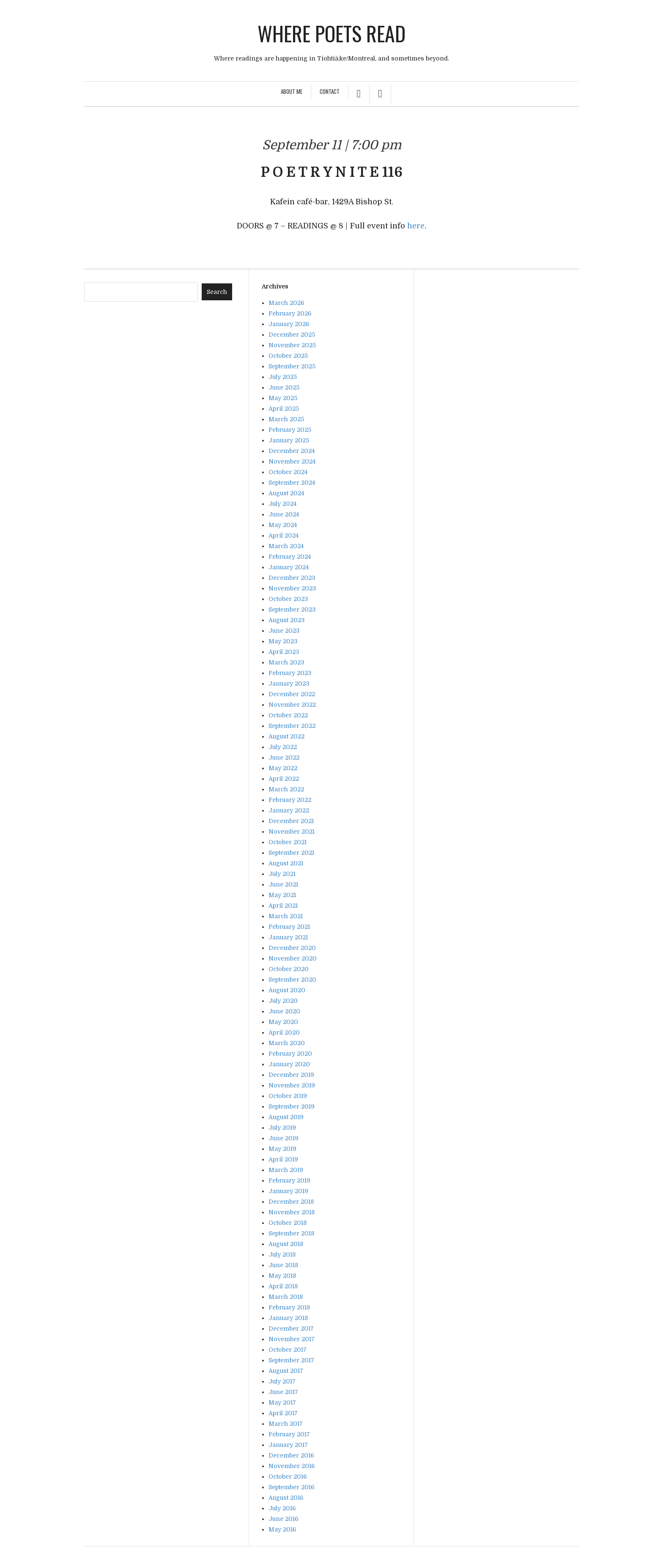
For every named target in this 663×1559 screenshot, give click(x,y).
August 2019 (286, 1117)
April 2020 (284, 1032)
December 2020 (292, 947)
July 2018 (282, 1254)
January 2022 (288, 810)
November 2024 (291, 461)
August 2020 (286, 990)
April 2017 (283, 1413)
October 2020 (288, 969)
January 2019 (288, 1191)
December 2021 (291, 821)
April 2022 (283, 778)
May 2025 (282, 398)
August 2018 (285, 1244)
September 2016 (291, 1487)
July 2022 (282, 747)
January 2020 (289, 1064)
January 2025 (288, 440)
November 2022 (292, 704)
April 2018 (283, 1286)
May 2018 (282, 1275)
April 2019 (283, 1159)
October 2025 (288, 355)
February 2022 (289, 799)
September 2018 (291, 1233)
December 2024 (291, 450)
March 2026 (286, 302)
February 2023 (289, 673)
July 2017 (282, 1381)
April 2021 (283, 905)
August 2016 (286, 1497)
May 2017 (282, 1402)
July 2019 (282, 1127)
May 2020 (283, 1021)
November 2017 (291, 1339)
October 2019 (287, 1095)
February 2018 (289, 1307)
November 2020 (292, 958)
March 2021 (285, 916)
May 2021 (282, 895)
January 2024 (288, 567)
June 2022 (283, 757)
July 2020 (283, 1000)
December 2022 (291, 694)
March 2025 (286, 419)
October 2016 (287, 1476)
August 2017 (285, 1370)
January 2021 (288, 937)
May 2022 (282, 768)
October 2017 (287, 1349)
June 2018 (283, 1265)
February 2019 (289, 1180)
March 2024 (286, 546)
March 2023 (286, 662)
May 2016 (282, 1529)
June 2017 (283, 1392)
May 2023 (282, 641)
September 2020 (292, 979)
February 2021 (289, 926)
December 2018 (291, 1201)
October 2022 (288, 715)
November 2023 (292, 588)
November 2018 (291, 1212)
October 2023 (288, 599)
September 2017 (291, 1360)
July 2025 (282, 376)
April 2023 (283, 651)
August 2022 (286, 736)
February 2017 (289, 1434)
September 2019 (291, 1106)
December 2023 (291, 577)
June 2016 (283, 1518)
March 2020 (286, 1043)
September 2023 (291, 609)
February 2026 (290, 313)
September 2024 (291, 482)
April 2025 (283, 408)
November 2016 (291, 1466)
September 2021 (291, 852)
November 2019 (291, 1085)
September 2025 (291, 366)
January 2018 (288, 1318)
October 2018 (287, 1222)
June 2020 (284, 1011)
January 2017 (288, 1444)
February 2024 (289, 556)
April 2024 (283, 535)
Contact (330, 91)
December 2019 (291, 1074)
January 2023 (288, 683)
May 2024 (282, 524)
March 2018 (285, 1296)
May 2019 (282, 1148)
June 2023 (283, 630)
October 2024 (287, 472)
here (416, 226)
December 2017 (291, 1328)
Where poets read (331, 33)
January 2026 (289, 324)
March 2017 (285, 1423)
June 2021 (283, 884)
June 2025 (283, 387)
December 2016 (291, 1455)
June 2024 (283, 514)
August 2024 (286, 493)
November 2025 (292, 345)
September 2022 (291, 725)
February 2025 (289, 429)
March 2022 (286, 789)
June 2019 (283, 1138)
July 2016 (282, 1508)
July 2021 (282, 873)
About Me (291, 91)
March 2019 (285, 1170)
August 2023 (286, 620)
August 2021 (285, 863)
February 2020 (290, 1053)
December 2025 (291, 334)
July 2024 (282, 503)
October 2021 (287, 842)
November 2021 (291, 831)
